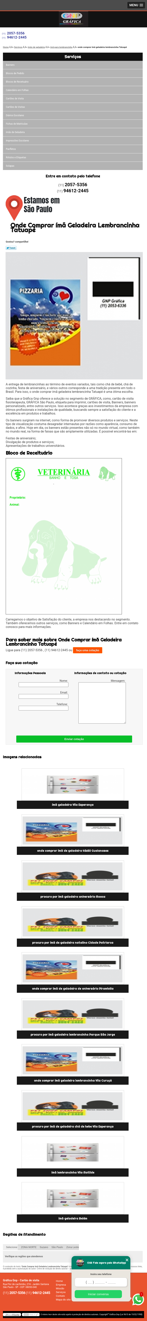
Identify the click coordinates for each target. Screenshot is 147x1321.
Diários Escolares (15, 115)
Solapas (10, 166)
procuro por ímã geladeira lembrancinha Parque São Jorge (73, 1034)
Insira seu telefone (101, 1274)
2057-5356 (16, 33)
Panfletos (11, 149)
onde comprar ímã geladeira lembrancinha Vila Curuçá (73, 1080)
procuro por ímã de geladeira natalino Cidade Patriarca (72, 942)
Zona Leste (72, 1247)
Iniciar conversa (98, 1294)
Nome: (43, 683)
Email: (43, 695)
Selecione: (12, 1247)
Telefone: (43, 706)
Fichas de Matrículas (17, 123)
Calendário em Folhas (17, 90)
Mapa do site (63, 1299)
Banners (10, 65)
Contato (60, 1295)
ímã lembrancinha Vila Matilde (72, 1172)
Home (59, 1281)
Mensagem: (102, 701)
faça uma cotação (87, 650)
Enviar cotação (74, 739)
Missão (60, 1288)
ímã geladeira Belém (72, 1218)
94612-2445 (17, 37)
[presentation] (39, 722)
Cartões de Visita (15, 98)
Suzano (44, 1247)
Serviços (72, 56)
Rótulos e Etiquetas (16, 157)
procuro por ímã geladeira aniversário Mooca (72, 896)
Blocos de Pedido (15, 73)
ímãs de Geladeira (15, 132)
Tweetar (11, 248)
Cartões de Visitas (15, 107)
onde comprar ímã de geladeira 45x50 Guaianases (72, 850)
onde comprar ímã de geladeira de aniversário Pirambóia (72, 988)
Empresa (61, 1284)
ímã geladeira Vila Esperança (72, 805)
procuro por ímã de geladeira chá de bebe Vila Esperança (72, 1126)
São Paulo (57, 1247)
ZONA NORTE (28, 1247)
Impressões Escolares (17, 140)
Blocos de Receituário (17, 81)
